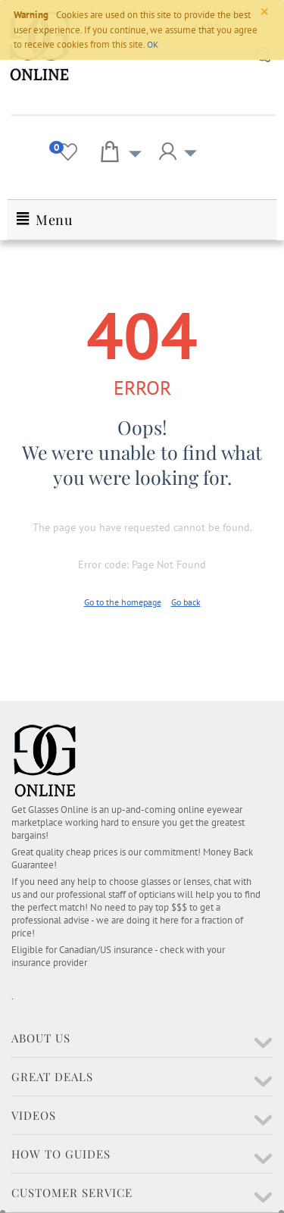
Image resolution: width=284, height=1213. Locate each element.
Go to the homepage (122, 602)
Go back (186, 602)
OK (152, 44)
